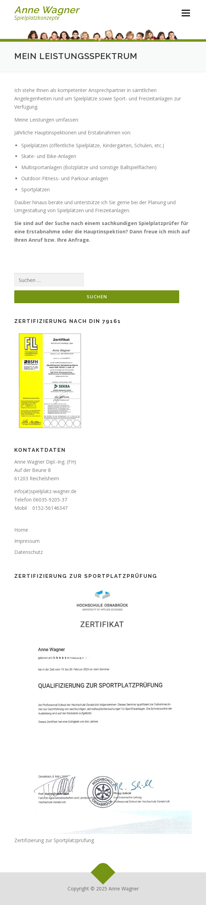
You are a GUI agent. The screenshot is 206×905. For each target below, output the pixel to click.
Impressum (27, 541)
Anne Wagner (46, 9)
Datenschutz (28, 552)
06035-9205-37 (50, 499)
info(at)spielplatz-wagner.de (45, 491)
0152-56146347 (50, 508)
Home (21, 529)
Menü (186, 13)
